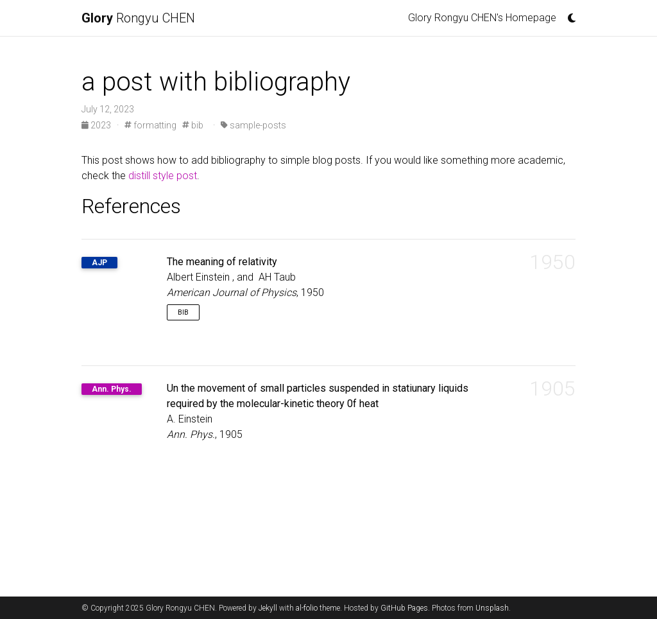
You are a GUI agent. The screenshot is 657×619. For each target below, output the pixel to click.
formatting (150, 125)
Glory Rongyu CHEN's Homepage (482, 18)
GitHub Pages (404, 608)
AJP (99, 262)
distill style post (162, 176)
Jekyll (268, 608)
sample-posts (253, 125)
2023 (97, 125)
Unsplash (492, 608)
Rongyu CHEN (138, 18)
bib (192, 125)
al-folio (307, 608)
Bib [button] (183, 312)
